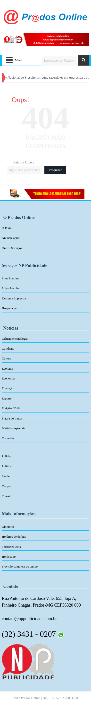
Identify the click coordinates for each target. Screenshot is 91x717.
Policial (7, 456)
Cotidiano (8, 348)
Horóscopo (9, 556)
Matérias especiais (13, 428)
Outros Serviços (12, 248)
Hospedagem (10, 308)
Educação (8, 388)
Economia (8, 378)
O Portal (7, 228)
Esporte (7, 398)
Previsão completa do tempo (20, 566)
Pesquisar (55, 170)
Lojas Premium (11, 288)
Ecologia (7, 368)
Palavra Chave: (24, 162)
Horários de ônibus (14, 536)
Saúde (6, 476)
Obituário (8, 526)
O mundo (8, 438)
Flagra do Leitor (12, 418)
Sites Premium (11, 278)
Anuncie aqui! (11, 238)
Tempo (6, 486)
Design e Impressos (14, 298)
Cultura (6, 358)
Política (7, 466)
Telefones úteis (11, 546)
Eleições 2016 (11, 408)
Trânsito (7, 496)
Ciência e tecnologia (15, 338)
